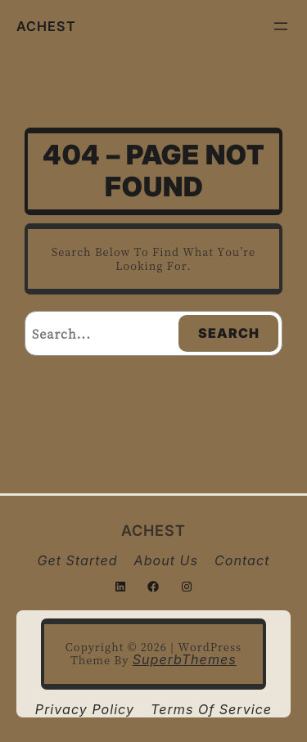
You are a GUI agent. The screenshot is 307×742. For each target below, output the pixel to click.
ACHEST (46, 26)
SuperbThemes (185, 659)
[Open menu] (281, 26)
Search (229, 333)
